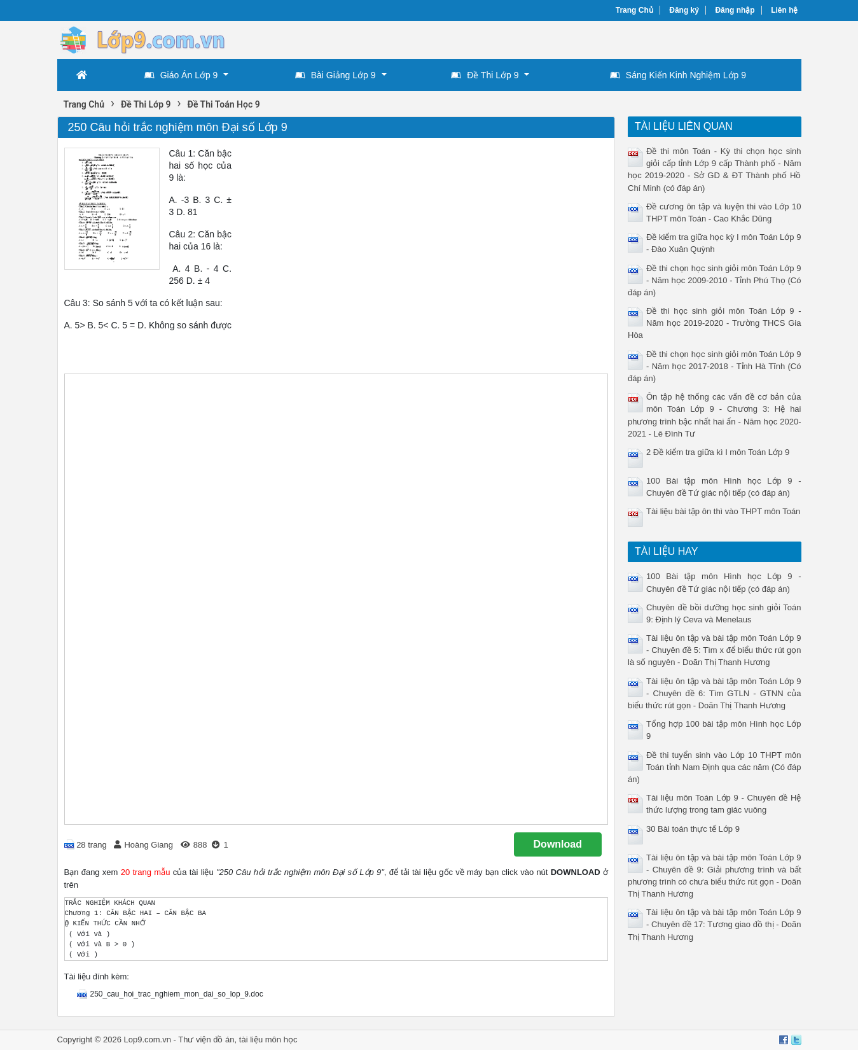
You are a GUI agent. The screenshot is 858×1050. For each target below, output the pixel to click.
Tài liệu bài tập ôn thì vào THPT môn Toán (723, 511)
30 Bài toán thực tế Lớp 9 (693, 829)
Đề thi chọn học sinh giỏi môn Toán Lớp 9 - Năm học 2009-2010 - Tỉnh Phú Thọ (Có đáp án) (714, 280)
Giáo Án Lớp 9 (181, 75)
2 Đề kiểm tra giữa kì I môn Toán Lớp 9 (717, 452)
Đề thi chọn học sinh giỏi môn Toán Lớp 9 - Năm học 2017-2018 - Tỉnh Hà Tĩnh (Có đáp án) (714, 366)
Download (558, 844)
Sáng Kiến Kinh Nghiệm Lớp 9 (678, 75)
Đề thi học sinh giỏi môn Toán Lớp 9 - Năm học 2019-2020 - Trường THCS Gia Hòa (714, 323)
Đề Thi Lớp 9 (484, 75)
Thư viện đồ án (206, 1039)
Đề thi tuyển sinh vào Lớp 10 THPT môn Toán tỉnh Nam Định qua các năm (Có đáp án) (714, 767)
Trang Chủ (634, 10)
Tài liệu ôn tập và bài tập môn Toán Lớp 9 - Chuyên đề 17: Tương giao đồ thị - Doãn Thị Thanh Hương (714, 924)
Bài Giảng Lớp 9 (335, 75)
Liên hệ (784, 10)
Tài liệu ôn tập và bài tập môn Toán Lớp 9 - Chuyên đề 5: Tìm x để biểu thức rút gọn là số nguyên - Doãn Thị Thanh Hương (714, 650)
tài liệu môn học (268, 1039)
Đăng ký (684, 10)
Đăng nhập (734, 10)
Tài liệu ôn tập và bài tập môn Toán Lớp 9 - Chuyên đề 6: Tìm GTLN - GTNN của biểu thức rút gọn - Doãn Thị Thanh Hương (714, 693)
